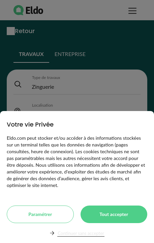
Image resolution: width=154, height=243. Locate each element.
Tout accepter (113, 214)
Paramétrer (40, 214)
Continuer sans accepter (81, 233)
